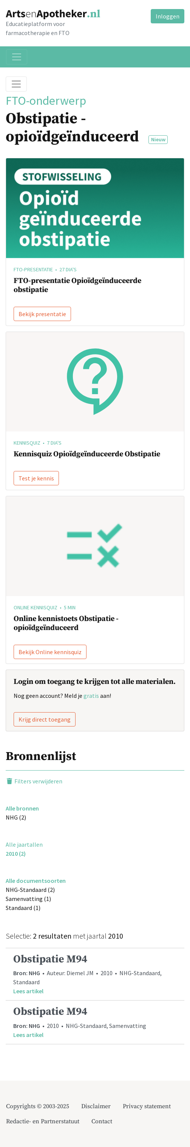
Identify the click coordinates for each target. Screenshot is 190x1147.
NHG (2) (16, 817)
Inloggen (167, 16)
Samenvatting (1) (28, 898)
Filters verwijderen (34, 781)
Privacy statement (147, 1106)
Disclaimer (96, 1106)
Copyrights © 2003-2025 (37, 1106)
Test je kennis (36, 478)
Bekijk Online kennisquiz (50, 652)
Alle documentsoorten (36, 880)
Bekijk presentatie (42, 314)
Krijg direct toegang (45, 719)
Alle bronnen (22, 808)
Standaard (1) (23, 907)
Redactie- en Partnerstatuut (42, 1121)
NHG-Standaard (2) (30, 889)
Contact (101, 1121)
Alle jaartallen (24, 844)
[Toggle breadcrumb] (16, 84)
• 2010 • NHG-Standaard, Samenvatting (95, 1022)
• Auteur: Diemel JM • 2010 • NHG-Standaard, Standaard (95, 974)
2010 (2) (16, 853)
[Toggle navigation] (16, 56)
